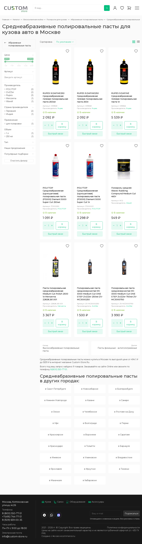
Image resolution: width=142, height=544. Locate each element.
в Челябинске (90, 411)
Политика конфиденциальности (123, 527)
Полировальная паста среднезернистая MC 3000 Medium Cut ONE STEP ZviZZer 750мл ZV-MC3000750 (124, 294)
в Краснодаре (55, 446)
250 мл (19, 136)
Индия (19, 114)
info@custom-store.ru (14, 536)
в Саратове (124, 434)
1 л (19, 133)
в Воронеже (90, 434)
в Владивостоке (124, 457)
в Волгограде (90, 423)
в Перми (124, 423)
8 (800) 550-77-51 (12, 513)
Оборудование (75, 502)
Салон (58, 502)
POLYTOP (19, 89)
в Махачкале (55, 480)
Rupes (19, 95)
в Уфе (55, 423)
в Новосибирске (89, 389)
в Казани (89, 400)
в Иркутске (90, 469)
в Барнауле (124, 446)
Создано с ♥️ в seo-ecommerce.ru (58, 536)
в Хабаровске (90, 480)
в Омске (55, 411)
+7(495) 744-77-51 (12, 516)
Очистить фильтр (18, 160)
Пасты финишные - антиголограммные (115, 346)
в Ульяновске (90, 457)
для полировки (19, 123)
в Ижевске (55, 457)
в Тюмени (124, 469)
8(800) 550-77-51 (58, 369)
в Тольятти (90, 446)
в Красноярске (55, 434)
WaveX (19, 101)
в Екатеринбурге (124, 389)
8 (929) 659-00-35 (12, 520)
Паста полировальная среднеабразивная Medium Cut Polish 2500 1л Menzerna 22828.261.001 (55, 294)
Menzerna (19, 98)
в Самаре (124, 400)
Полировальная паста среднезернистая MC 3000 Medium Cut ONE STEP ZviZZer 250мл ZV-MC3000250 (90, 294)
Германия (19, 111)
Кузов (46, 502)
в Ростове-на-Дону (124, 411)
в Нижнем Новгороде (55, 400)
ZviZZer (19, 92)
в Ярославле (55, 469)
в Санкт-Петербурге (55, 389)
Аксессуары (96, 502)
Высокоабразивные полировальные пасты (64, 348)
